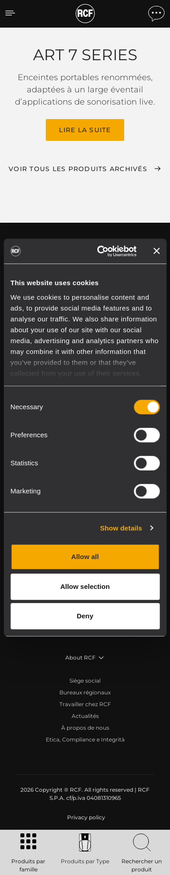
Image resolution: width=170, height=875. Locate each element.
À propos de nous (85, 727)
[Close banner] (156, 251)
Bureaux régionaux (85, 692)
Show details (121, 528)
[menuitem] (85, 817)
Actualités (85, 715)
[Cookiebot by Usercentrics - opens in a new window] (101, 251)
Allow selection (85, 586)
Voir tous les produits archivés (78, 169)
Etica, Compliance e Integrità (85, 739)
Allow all (85, 556)
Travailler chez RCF (85, 704)
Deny (85, 616)
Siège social (85, 680)
